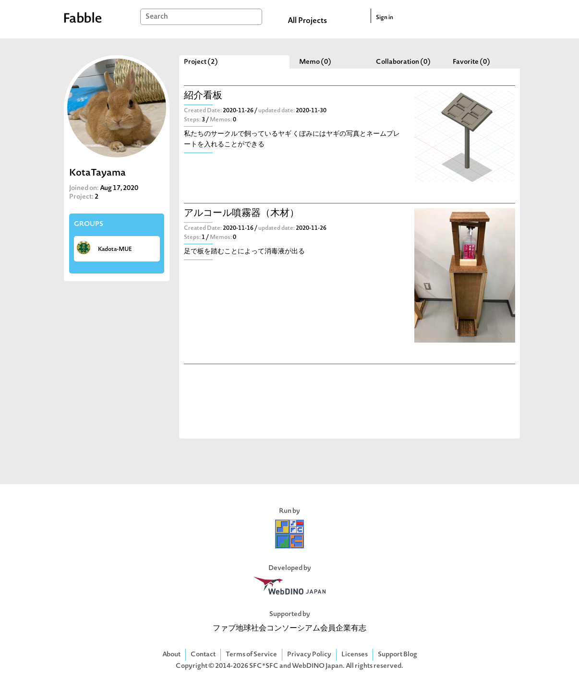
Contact (203, 654)
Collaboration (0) (403, 62)
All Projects (307, 21)
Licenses (354, 654)
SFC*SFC (263, 666)
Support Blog (397, 654)
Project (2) (201, 62)
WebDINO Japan (317, 666)
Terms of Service (251, 654)
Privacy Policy (309, 654)
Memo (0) (315, 62)
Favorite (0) (471, 62)
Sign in (384, 18)
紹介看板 (203, 96)
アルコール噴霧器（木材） (241, 214)
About (171, 654)
